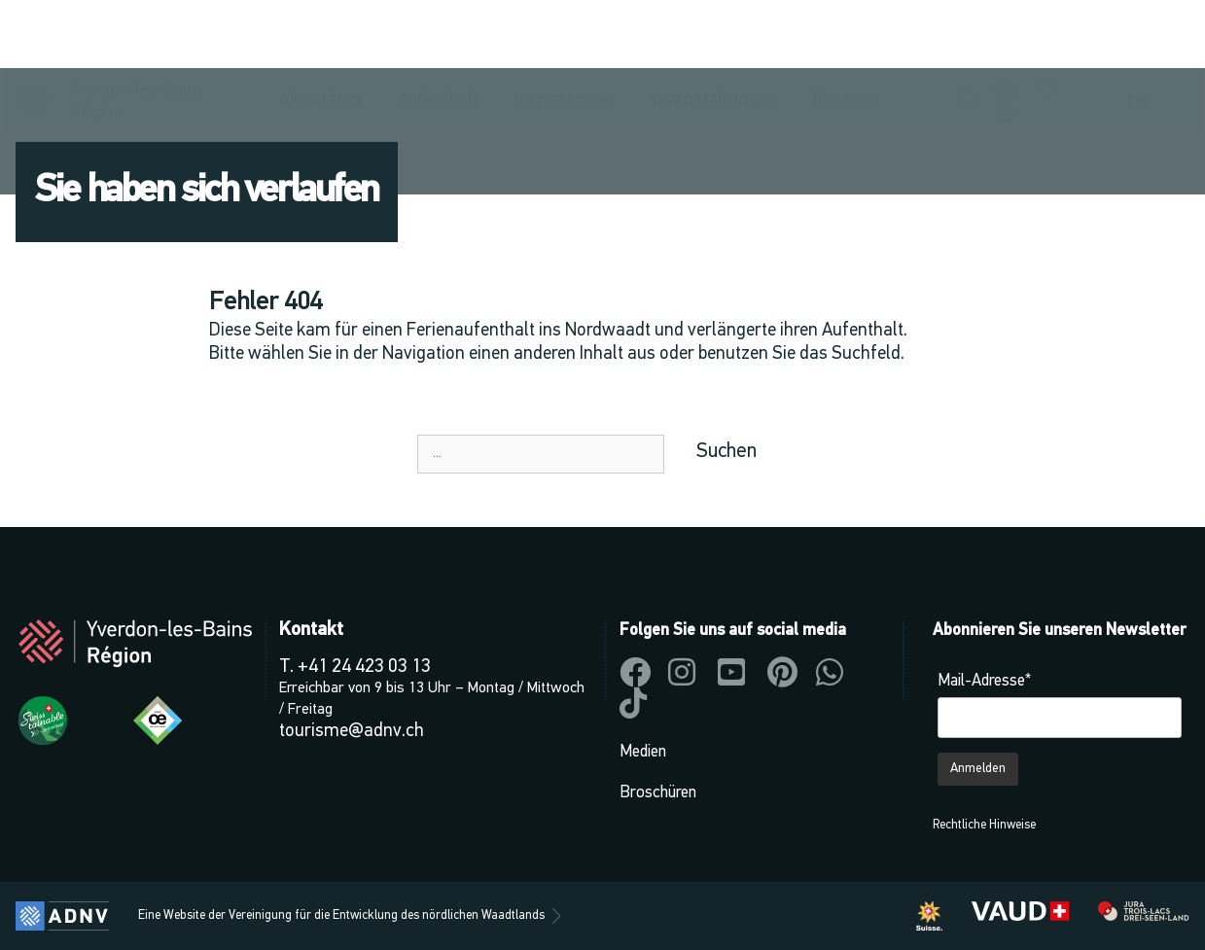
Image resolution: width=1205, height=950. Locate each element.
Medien (643, 752)
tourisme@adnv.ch (351, 731)
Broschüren (658, 793)
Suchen (726, 451)
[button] (968, 35)
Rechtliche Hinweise (984, 825)
